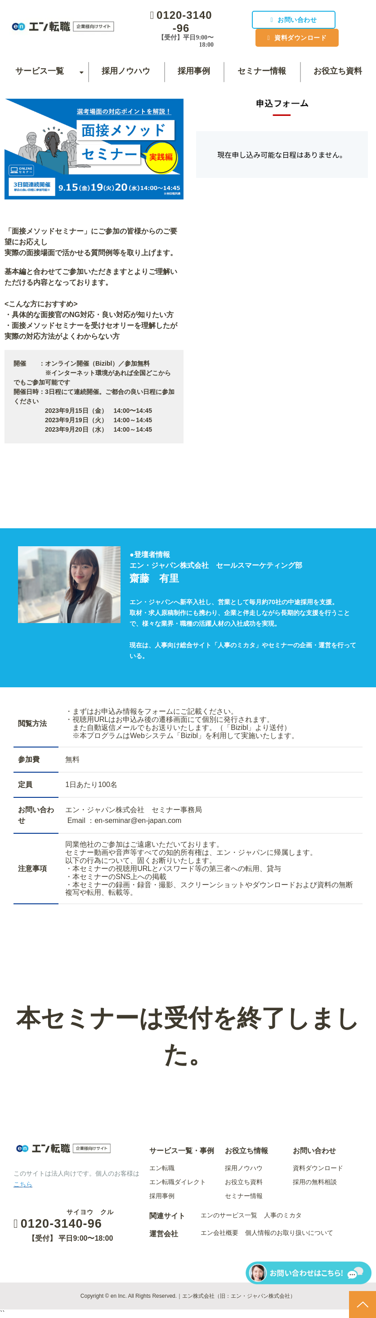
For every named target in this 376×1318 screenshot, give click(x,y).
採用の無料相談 (315, 1181)
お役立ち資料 (337, 70)
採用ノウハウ (126, 70)
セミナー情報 (261, 70)
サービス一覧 (39, 70)
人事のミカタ (283, 1215)
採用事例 (194, 70)
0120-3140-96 (183, 21)
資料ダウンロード (299, 37)
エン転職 (162, 1168)
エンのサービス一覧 (229, 1215)
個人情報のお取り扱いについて (289, 1233)
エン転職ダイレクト (177, 1181)
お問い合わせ (296, 19)
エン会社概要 (219, 1233)
